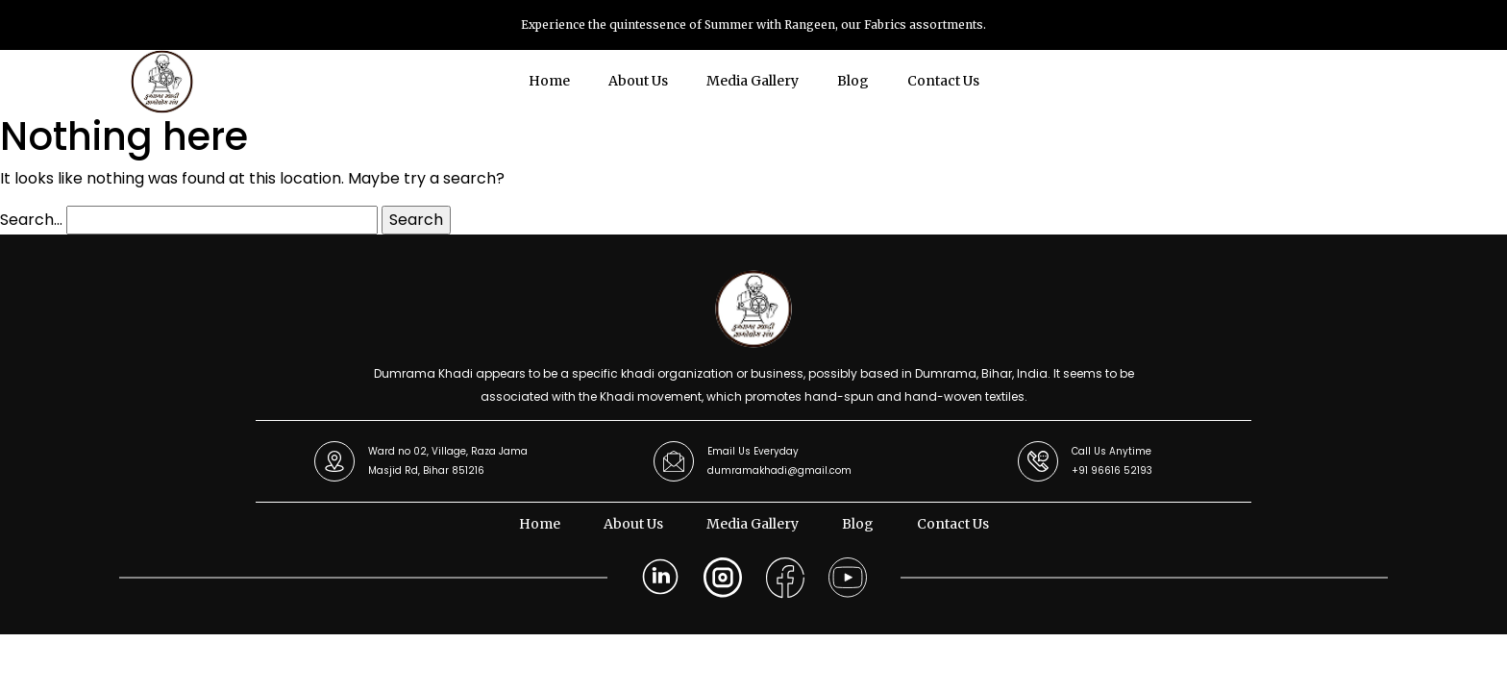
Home (549, 80)
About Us (638, 80)
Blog (853, 80)
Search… (31, 220)
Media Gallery (752, 80)
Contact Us (943, 80)
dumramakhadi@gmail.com (779, 470)
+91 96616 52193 (1112, 470)
